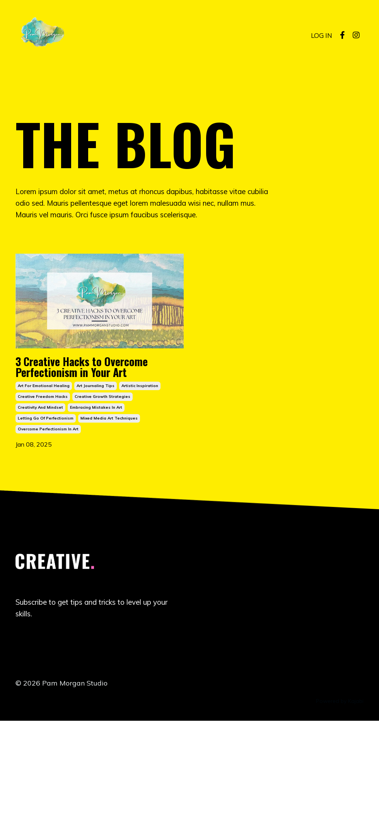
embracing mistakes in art (96, 509)
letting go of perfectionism (45, 519)
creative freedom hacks (43, 498)
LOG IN (320, 35)
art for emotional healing (44, 487)
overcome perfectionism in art (48, 530)
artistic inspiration (139, 487)
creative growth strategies (102, 498)
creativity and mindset (40, 509)
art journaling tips (95, 487)
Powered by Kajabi (340, 808)
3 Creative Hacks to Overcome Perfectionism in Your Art (98, 429)
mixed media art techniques (109, 519)
